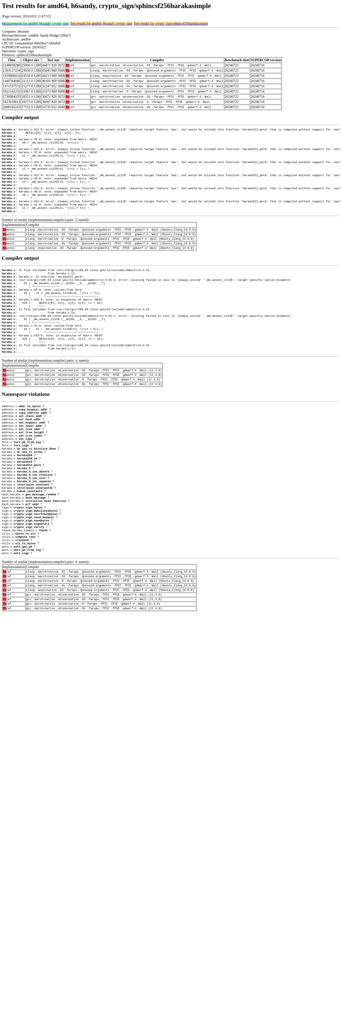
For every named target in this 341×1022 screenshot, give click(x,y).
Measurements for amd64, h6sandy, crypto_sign (35, 23)
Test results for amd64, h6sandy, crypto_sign (101, 23)
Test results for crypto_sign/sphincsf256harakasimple (171, 23)
